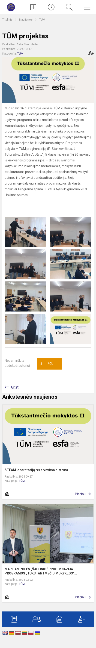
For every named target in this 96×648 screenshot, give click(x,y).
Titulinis (7, 19)
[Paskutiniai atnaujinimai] (51, 7)
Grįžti (15, 387)
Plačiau (80, 494)
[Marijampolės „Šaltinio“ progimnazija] (12, 6)
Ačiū (46, 363)
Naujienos (26, 19)
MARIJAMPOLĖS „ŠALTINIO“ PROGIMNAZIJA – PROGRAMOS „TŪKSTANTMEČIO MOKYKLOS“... (41, 571)
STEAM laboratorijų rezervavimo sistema (36, 470)
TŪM (42, 19)
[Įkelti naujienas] (33, 7)
